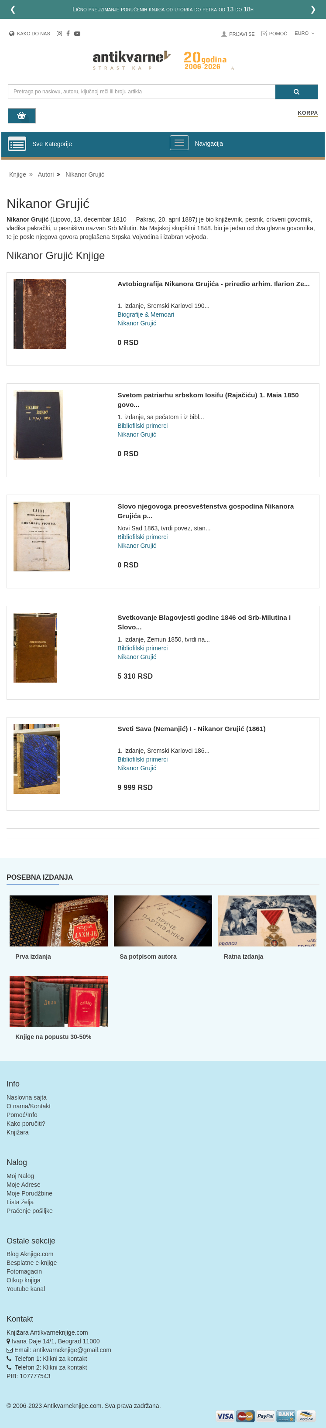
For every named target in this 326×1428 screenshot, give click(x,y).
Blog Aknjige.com (30, 1253)
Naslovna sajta (27, 1097)
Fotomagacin (24, 1271)
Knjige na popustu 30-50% (53, 1036)
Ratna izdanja (243, 956)
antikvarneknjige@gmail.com (72, 1349)
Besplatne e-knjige (32, 1262)
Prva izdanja (33, 956)
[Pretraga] (296, 91)
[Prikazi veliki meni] (179, 142)
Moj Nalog (20, 1175)
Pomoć (278, 33)
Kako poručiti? (26, 1123)
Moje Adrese (24, 1184)
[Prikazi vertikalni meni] (17, 144)
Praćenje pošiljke (30, 1210)
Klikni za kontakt (65, 1358)
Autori (46, 174)
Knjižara (18, 1132)
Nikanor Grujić (84, 174)
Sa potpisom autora (148, 956)
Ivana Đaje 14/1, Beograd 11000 (56, 1341)
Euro (304, 33)
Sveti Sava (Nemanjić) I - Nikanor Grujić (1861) (191, 728)
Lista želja (20, 1202)
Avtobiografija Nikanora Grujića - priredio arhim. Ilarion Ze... (213, 283)
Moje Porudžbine (29, 1193)
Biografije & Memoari (145, 314)
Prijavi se (241, 34)
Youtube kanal (26, 1288)
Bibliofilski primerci (142, 425)
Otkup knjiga (24, 1280)
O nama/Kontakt (29, 1106)
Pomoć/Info (22, 1114)
